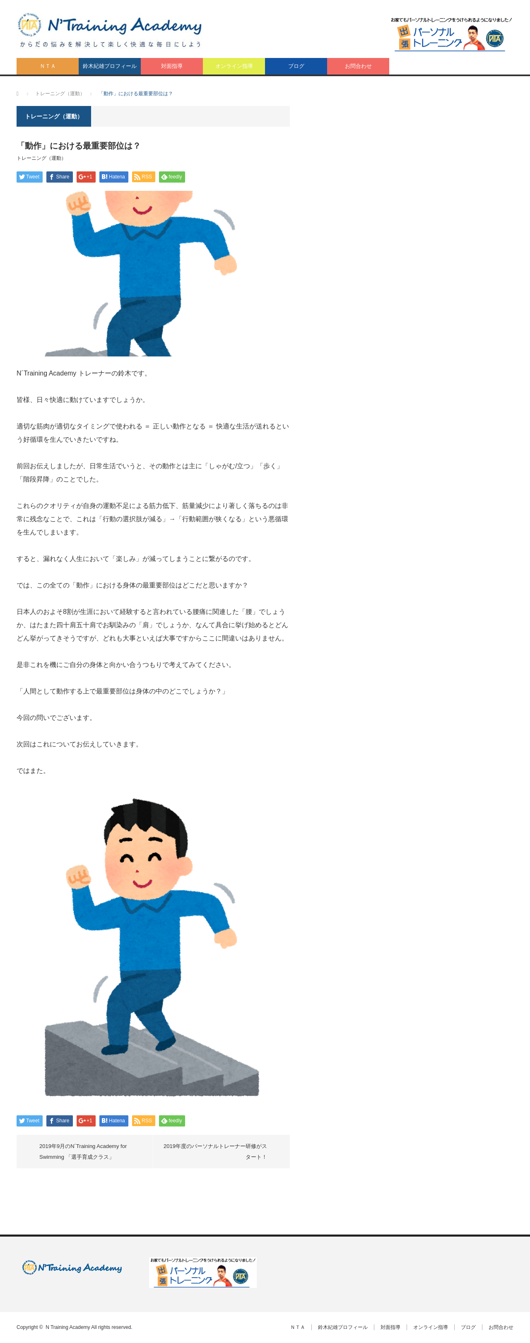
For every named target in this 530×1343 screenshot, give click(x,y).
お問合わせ (358, 66)
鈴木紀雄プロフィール (110, 66)
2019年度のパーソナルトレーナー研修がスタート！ (215, 1151)
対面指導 (172, 66)
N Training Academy (68, 1327)
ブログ (296, 66)
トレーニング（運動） (41, 158)
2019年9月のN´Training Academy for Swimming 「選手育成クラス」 (83, 1151)
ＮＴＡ (48, 66)
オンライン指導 (234, 66)
